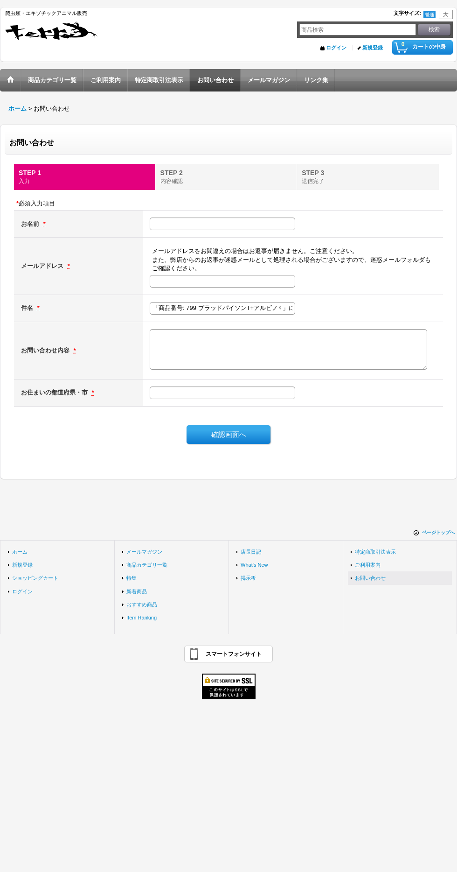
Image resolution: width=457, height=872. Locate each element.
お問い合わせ (370, 578)
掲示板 (248, 578)
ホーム (20, 552)
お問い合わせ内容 (46, 350)
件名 (28, 307)
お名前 (31, 223)
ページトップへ (438, 532)
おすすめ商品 (141, 604)
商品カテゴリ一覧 (146, 565)
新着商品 (136, 591)
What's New (254, 565)
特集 (131, 578)
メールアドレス (43, 265)
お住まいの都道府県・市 (55, 392)
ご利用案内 (368, 565)
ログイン (336, 47)
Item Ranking (141, 617)
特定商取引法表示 (375, 552)
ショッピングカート (35, 578)
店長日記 (251, 552)
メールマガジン (144, 552)
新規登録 (372, 47)
